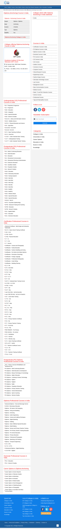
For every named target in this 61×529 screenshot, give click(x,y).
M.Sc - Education (9, 213)
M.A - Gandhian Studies (10, 164)
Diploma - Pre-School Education (12, 432)
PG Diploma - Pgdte (10, 384)
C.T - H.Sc (7, 241)
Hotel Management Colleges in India (30, 506)
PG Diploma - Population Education (13, 386)
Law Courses (36, 82)
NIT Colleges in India (27, 500)
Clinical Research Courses (39, 72)
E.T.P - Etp (7, 274)
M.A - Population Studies (11, 167)
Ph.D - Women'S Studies (11, 463)
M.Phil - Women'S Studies (11, 209)
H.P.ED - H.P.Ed (9, 285)
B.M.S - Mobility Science (11, 121)
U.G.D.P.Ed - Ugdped (10, 450)
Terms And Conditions (14, 522)
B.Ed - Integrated (9, 112)
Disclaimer (31, 522)
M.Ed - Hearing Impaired (11, 175)
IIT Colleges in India (27, 503)
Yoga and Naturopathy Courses (40, 99)
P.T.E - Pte (7, 321)
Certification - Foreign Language (12, 256)
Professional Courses (38, 97)
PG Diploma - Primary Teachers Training (14, 388)
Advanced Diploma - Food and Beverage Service (16, 404)
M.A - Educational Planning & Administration (15, 160)
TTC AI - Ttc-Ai (8, 354)
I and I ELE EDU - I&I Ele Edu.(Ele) (13, 292)
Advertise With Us (46, 513)
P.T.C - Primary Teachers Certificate (13, 318)
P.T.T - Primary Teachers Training (13, 323)
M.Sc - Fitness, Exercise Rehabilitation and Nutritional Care (15, 365)
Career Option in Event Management (13, 483)
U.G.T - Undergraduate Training (12, 138)
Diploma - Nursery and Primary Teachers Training (16, 428)
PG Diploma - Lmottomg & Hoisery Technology (16, 377)
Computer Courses (37, 69)
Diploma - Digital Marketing (11, 419)
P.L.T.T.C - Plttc (8, 307)
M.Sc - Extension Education (11, 215)
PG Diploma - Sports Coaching (12, 393)
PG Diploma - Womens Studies (12, 395)
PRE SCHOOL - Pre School (11, 332)
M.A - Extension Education (11, 162)
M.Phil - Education (9, 207)
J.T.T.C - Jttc (8, 298)
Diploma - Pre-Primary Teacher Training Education (17, 430)
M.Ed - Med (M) (8, 184)
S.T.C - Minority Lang (10, 338)
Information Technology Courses (41, 79)
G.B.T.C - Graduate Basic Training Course (15, 281)
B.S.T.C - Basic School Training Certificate (15, 230)
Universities (44, 7)
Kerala (34, 18)
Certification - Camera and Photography (14, 245)
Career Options (18, 7)
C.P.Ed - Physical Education (11, 236)
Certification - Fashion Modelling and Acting (15, 250)
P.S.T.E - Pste (8, 314)
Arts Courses (36, 62)
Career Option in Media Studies (12, 480)
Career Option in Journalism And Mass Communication (14, 490)
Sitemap (38, 522)
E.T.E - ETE (8, 443)
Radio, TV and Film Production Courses (42, 92)
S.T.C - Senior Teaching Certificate (13, 341)
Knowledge (49, 7)
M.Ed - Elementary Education (12, 173)
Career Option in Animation (11, 478)
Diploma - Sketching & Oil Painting (13, 439)
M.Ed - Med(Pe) (9, 191)
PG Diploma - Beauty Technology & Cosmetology (16, 373)
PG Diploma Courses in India (40, 49)
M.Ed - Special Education (11, 195)
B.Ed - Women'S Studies (11, 116)
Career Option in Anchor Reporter (13, 471)
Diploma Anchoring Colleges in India (15, 37)
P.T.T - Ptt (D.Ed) (9, 325)
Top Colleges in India (27, 513)
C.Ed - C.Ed (8, 232)
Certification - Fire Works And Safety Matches (16, 252)
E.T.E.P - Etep (8, 272)
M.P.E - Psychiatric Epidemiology (13, 202)
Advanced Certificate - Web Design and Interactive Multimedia (17, 227)
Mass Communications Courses (40, 87)
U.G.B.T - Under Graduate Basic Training (14, 136)
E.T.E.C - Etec (8, 270)
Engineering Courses (38, 74)
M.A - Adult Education (10, 153)
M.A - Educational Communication (13, 158)
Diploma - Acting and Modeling (12, 410)
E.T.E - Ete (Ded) (9, 267)
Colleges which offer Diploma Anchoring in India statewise (43, 13)
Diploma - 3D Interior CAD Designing (13, 408)
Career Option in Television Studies (13, 474)
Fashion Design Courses (39, 77)
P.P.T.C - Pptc (8, 310)
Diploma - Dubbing (9, 421)
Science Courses (37, 94)
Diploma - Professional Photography (13, 437)
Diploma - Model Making (11, 426)
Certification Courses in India (40, 46)
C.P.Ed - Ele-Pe (8, 234)
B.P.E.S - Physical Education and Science (15, 123)
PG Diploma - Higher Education (12, 375)
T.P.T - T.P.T (8, 350)
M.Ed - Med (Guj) (9, 182)
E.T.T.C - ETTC (8, 446)
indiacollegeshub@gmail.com (48, 503)
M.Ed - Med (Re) (9, 187)
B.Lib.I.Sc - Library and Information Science (15, 118)
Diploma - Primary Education (12, 435)
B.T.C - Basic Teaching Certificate (13, 132)
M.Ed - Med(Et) (8, 189)
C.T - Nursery (8, 243)
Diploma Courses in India (21, 9)
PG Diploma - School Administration (13, 390)
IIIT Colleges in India (27, 509)
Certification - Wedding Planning (12, 263)
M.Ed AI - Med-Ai (9, 200)
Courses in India (11, 9)
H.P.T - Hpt (7, 287)
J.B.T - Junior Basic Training (11, 296)
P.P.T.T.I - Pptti (8, 312)
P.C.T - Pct (7, 305)
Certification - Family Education (12, 247)
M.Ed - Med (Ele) (9, 180)
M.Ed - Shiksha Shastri (10, 193)
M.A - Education (9, 156)
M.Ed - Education (9, 171)
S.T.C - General (8, 336)
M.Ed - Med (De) (9, 178)
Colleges (9, 7)
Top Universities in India (28, 516)
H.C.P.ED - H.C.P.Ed (10, 283)
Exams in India (25, 7)
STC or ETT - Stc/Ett (10, 343)
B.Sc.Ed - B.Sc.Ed (9, 130)
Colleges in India (38, 134)
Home (5, 7)
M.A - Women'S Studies (10, 169)
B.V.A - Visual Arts (9, 134)
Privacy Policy (24, 522)
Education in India (38, 7)
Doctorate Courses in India (39, 54)
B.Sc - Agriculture (9, 125)
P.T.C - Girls (8, 316)
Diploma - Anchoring (10, 412)
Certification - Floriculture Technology (14, 254)
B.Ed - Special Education (11, 114)
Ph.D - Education (9, 461)
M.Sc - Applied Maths (10, 211)
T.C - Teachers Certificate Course (13, 345)
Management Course (38, 84)
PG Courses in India (38, 57)
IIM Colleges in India (27, 511)
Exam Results (31, 7)
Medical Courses (37, 89)
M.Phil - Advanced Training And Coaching (15, 204)
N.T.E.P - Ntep (8, 303)
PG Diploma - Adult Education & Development (16, 370)
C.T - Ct (7, 239)
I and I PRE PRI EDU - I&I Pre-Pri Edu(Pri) (15, 294)
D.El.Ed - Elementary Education (12, 406)
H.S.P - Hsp (8, 290)
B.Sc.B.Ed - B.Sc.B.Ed (10, 127)
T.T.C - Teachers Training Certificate (13, 352)
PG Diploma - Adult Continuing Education (15, 368)
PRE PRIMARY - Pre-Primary (12, 330)
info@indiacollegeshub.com (47, 500)
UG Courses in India (38, 59)
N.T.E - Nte (7, 301)
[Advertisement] (17, 85)
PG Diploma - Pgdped (10, 381)
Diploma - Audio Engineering (12, 415)
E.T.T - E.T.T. (8, 276)
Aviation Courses (37, 64)
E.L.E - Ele (7, 265)
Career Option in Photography (12, 487)
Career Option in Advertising (11, 476)
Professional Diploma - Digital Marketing (14, 448)
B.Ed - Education (9, 110)
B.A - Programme (9, 107)
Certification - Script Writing (11, 261)
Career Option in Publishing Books (13, 485)
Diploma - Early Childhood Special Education (15, 423)
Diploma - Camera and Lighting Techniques (15, 417)
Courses (13, 7)
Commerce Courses (38, 67)
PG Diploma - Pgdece (10, 379)
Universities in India (38, 137)
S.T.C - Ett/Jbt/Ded (9, 334)
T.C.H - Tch (7, 347)
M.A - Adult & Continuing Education (13, 151)
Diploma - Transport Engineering (12, 441)
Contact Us (44, 522)
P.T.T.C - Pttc (8, 327)
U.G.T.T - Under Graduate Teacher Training (15, 141)
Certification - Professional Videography (14, 258)
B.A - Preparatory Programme (12, 105)
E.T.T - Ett (7, 278)
